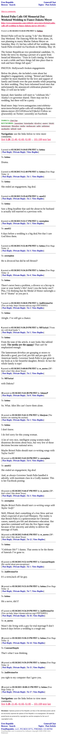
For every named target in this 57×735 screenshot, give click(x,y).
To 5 (29, 332)
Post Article (50, 5)
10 (2, 393)
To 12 (29, 539)
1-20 (8, 139)
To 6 (29, 461)
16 (2, 586)
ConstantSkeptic (47, 562)
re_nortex (43, 368)
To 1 (29, 176)
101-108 (38, 139)
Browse (4, 5)
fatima (42, 150)
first (3, 139)
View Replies (32, 152)
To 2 (29, 199)
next (45, 139)
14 (2, 534)
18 (2, 638)
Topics (41, 5)
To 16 (29, 616)
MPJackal (43, 327)
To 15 (29, 667)
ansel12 (42, 196)
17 (2, 611)
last (49, 139)
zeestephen (44, 221)
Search (12, 5)
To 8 (29, 395)
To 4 (29, 275)
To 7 (29, 591)
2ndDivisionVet (46, 303)
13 (2, 491)
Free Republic (7, 2)
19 (2, 662)
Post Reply (7, 152)
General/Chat (50, 2)
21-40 (14, 139)
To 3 (29, 251)
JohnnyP (44, 393)
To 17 (29, 692)
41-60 (21, 139)
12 (2, 458)
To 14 (29, 643)
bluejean (44, 415)
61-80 (28, 139)
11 (2, 415)
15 (2, 562)
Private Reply (19, 152)
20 (2, 687)
